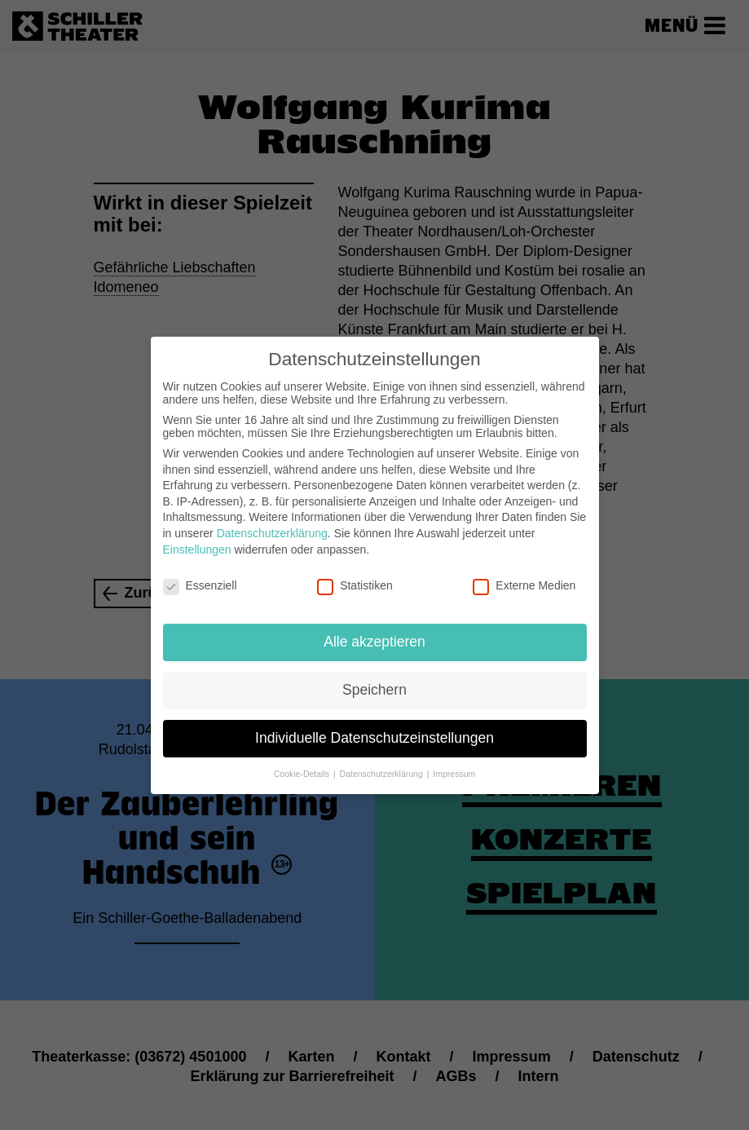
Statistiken (355, 574)
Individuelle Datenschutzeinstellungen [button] (374, 726)
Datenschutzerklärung (272, 521)
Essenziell (200, 574)
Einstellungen (197, 538)
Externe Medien (524, 574)
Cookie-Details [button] (303, 762)
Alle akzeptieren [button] (374, 630)
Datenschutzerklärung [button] (382, 762)
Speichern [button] (374, 678)
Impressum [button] (454, 762)
